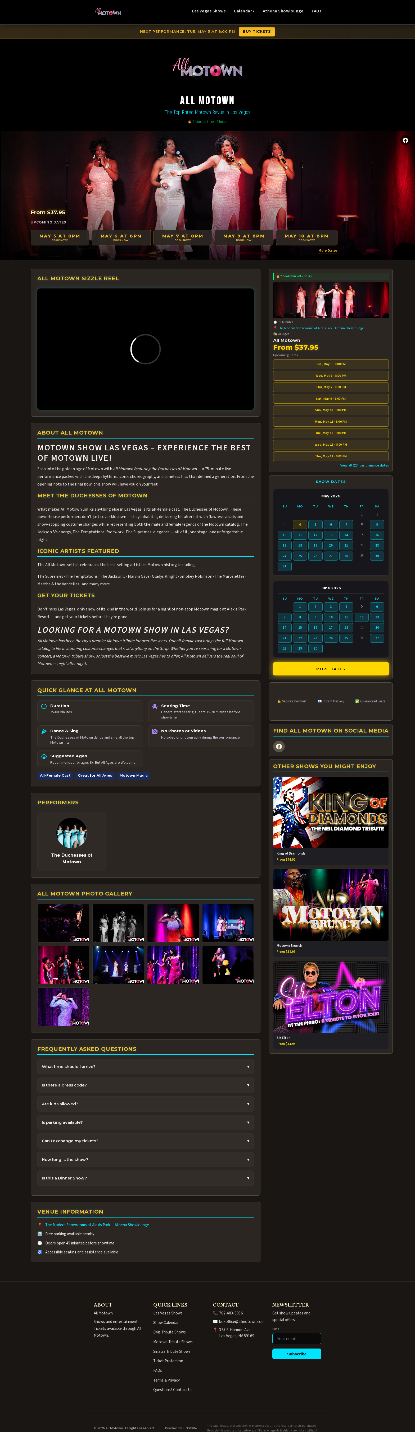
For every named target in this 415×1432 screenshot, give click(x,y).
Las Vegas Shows (208, 11)
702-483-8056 (231, 1313)
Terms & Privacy (166, 1380)
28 (346, 556)
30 (377, 556)
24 (284, 556)
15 (300, 627)
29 (300, 648)
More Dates (327, 250)
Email (277, 1329)
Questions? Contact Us (172, 1390)
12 (315, 535)
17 (284, 545)
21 (346, 545)
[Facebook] (405, 140)
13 (331, 535)
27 (331, 556)
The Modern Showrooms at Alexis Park (77, 1225)
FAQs (316, 11)
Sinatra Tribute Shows (172, 1351)
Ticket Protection (168, 1361)
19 (315, 545)
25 (300, 556)
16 (377, 535)
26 (315, 556)
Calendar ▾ (244, 11)
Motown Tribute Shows (173, 1342)
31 (284, 566)
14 (346, 535)
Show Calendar (166, 1323)
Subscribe (296, 1354)
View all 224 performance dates (364, 465)
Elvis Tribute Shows (169, 1332)
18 (300, 545)
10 (284, 535)
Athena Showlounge (283, 11)
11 (300, 535)
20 (331, 545)
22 (300, 638)
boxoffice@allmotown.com (241, 1321)
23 (377, 545)
